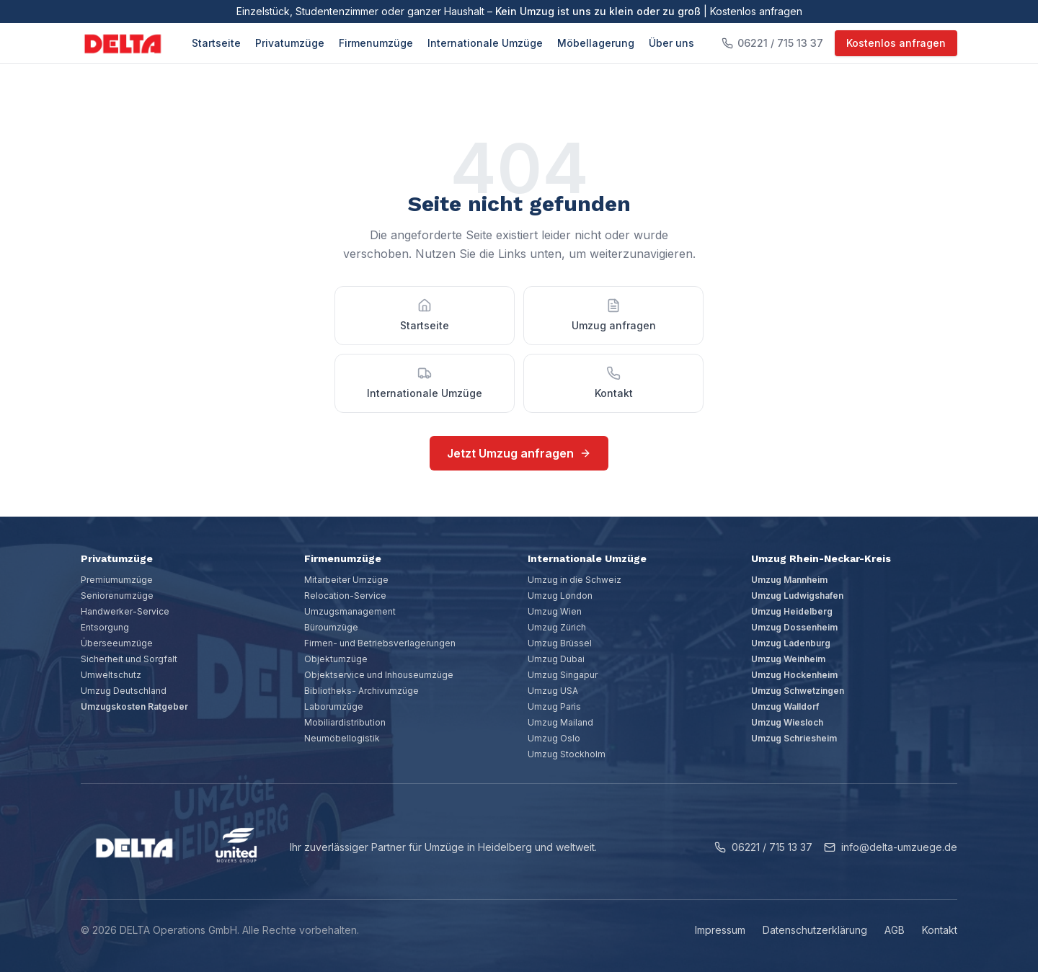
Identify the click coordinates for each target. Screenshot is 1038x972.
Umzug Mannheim (789, 579)
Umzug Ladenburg (790, 643)
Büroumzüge (331, 627)
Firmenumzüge (376, 43)
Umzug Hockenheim (794, 674)
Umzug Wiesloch (787, 722)
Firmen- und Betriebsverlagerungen (380, 643)
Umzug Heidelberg (792, 611)
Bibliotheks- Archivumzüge (361, 690)
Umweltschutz (111, 674)
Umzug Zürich (557, 627)
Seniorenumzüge (117, 595)
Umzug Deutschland (124, 690)
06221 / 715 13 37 (763, 847)
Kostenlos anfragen (896, 43)
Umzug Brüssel (560, 643)
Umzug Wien (555, 611)
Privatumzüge (289, 43)
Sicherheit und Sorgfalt (129, 659)
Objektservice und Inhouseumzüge (378, 674)
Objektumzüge (336, 659)
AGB (894, 930)
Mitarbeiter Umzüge (346, 579)
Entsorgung (105, 627)
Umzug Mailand (560, 722)
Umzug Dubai (556, 659)
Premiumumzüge (117, 579)
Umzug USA (553, 690)
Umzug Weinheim (788, 659)
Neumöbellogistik (342, 738)
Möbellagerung (595, 43)
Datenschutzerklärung (815, 930)
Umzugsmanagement (350, 611)
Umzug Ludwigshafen (797, 595)
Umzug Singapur (563, 674)
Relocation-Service (345, 595)
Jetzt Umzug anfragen (519, 453)
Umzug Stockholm (567, 754)
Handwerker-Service (125, 611)
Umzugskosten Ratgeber (134, 706)
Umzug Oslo (554, 738)
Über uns (671, 43)
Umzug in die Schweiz (574, 579)
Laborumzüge (333, 706)
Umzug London (560, 595)
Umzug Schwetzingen (797, 690)
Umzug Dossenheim (794, 627)
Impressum (720, 930)
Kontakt (939, 930)
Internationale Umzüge (485, 43)
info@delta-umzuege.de (890, 847)
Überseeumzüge (117, 643)
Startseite (216, 43)
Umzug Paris (554, 706)
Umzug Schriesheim (794, 738)
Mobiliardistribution (345, 722)
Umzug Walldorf (785, 706)
